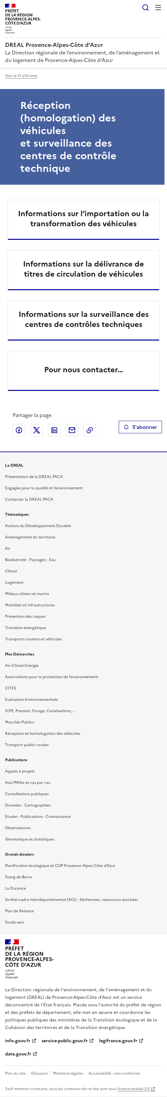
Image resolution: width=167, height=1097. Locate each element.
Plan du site (15, 1073)
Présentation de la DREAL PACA (34, 477)
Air (7, 548)
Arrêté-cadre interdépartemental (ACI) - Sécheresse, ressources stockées (71, 900)
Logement (14, 582)
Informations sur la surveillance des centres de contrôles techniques (84, 319)
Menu (158, 7)
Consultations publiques (27, 794)
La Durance (15, 888)
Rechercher (145, 7)
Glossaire (39, 1073)
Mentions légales (68, 1073)
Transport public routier (27, 745)
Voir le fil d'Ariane (21, 76)
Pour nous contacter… (83, 370)
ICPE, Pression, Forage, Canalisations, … (40, 711)
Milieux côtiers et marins (27, 594)
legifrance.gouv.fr (118, 1041)
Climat (11, 571)
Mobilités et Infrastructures (30, 605)
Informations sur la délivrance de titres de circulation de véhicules (83, 269)
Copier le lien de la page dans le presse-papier (89, 430)
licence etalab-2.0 (133, 1089)
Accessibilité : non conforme (114, 1073)
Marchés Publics (19, 722)
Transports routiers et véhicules (33, 639)
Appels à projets (20, 771)
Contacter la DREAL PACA (29, 499)
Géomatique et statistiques (29, 839)
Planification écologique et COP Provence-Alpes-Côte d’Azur (60, 866)
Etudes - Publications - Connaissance (38, 816)
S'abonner (140, 427)
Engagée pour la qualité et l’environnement (44, 488)
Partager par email (72, 430)
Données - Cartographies (28, 805)
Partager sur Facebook (19, 430)
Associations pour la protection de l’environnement (51, 677)
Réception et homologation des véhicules (42, 733)
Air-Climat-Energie (22, 665)
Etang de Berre (18, 877)
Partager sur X (36, 430)
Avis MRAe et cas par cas (27, 782)
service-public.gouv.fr (65, 1041)
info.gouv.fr (17, 1041)
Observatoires (18, 828)
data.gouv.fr (18, 1054)
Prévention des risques (25, 616)
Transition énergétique (25, 628)
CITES (10, 688)
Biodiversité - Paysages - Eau (30, 560)
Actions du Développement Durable (38, 526)
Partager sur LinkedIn (54, 430)
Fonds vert (14, 922)
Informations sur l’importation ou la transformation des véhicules (83, 219)
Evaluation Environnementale (31, 699)
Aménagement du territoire (30, 537)
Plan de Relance (19, 911)
